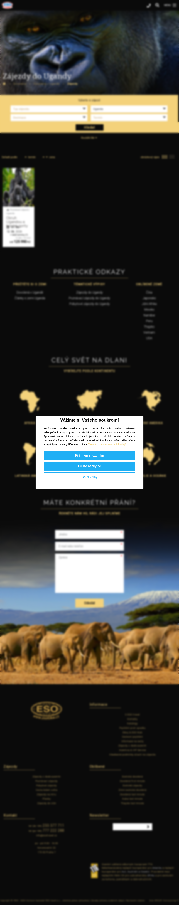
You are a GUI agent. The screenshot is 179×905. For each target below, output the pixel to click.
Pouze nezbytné (89, 466)
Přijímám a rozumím (89, 455)
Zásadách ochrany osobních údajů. (107, 444)
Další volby (89, 477)
